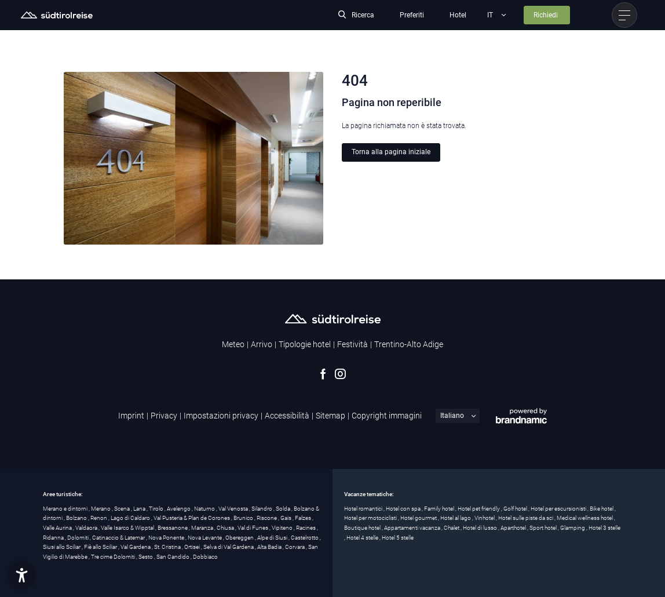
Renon (99, 518)
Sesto (146, 556)
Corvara (295, 547)
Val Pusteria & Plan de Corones (192, 518)
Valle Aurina (58, 528)
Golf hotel (515, 508)
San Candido (173, 556)
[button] (22, 575)
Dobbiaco (205, 556)
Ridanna (54, 537)
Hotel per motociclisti (371, 518)
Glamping (573, 528)
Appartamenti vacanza (412, 528)
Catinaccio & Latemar (119, 537)
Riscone (267, 518)
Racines (306, 528)
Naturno (205, 508)
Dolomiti (78, 537)
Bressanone (173, 528)
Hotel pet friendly (479, 508)
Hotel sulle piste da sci (526, 518)
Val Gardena (136, 547)
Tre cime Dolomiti (113, 556)
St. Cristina (168, 547)
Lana (140, 508)
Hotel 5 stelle (398, 537)
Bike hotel (602, 508)
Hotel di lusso (480, 528)
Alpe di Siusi (272, 537)
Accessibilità (287, 415)
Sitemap (330, 415)
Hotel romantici (363, 508)
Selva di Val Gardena (229, 547)
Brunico (243, 518)
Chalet (452, 528)
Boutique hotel (363, 528)
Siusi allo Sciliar (62, 547)
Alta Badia (270, 547)
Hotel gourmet (419, 518)
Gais (286, 518)
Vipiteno (283, 528)
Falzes (303, 518)
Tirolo (157, 508)
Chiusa (226, 528)
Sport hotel (543, 528)
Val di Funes (253, 528)
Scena (122, 508)
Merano (101, 508)
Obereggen (240, 537)
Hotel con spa (404, 508)
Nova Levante (205, 537)
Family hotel (439, 508)
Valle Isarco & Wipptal (128, 528)
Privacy (164, 415)
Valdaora (86, 528)
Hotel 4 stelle (362, 537)
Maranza (202, 528)
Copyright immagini (387, 415)
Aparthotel (513, 528)
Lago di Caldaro (131, 518)
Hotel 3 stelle (604, 528)
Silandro (262, 508)
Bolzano (77, 518)
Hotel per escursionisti (559, 508)
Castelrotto (305, 537)
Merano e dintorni (66, 508)
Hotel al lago (456, 518)
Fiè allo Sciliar (101, 547)
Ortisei (192, 547)
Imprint (131, 415)
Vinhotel (485, 518)
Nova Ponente (166, 537)
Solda (283, 508)
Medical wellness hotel (585, 518)
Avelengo (179, 508)
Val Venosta (233, 508)
